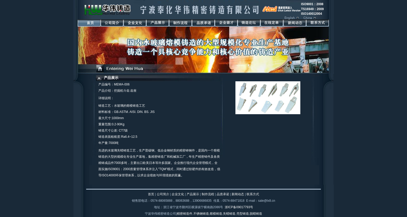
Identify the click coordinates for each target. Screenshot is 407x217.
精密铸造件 (184, 213)
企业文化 (178, 194)
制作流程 (208, 194)
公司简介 (163, 194)
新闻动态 (238, 194)
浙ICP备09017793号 (239, 207)
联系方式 (253, 194)
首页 (151, 194)
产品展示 (111, 78)
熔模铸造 (216, 213)
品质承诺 (223, 194)
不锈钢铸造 (201, 213)
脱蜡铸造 (256, 213)
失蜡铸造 (229, 213)
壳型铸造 (242, 213)
